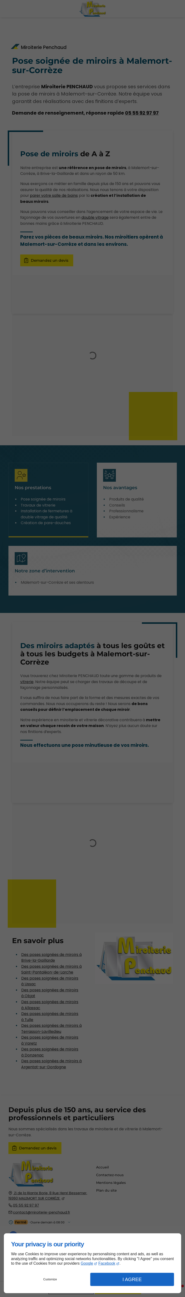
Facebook (106, 1263)
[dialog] (92, 1263)
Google (87, 1263)
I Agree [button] (132, 1279)
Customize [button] (50, 1279)
